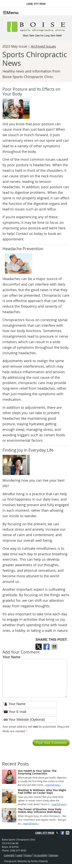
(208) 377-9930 (36, 4)
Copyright (9, 855)
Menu (10, 12)
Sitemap (53, 855)
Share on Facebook (46, 647)
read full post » (53, 784)
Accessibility (40, 855)
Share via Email (54, 647)
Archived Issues (43, 46)
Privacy (28, 855)
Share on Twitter (39, 647)
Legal (19, 855)
